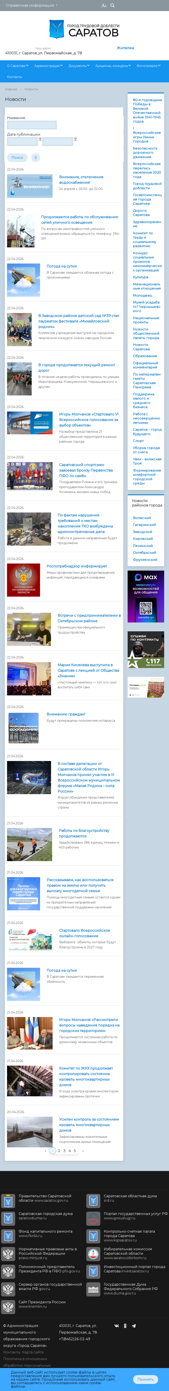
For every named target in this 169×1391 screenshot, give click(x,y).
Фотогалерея (147, 66)
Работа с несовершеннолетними (146, 418)
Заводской (142, 532)
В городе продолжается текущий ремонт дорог (76, 368)
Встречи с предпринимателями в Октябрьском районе (89, 618)
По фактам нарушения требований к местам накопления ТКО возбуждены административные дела (85, 523)
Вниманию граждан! (66, 714)
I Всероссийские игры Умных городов (147, 135)
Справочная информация (30, 5)
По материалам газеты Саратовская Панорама (146, 380)
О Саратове (16, 66)
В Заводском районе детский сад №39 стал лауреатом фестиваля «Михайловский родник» (78, 321)
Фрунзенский (145, 560)
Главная (11, 89)
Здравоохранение (147, 224)
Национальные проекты (146, 320)
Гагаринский (144, 525)
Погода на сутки (62, 266)
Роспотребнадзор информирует (77, 566)
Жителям (125, 48)
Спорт (138, 441)
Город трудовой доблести (147, 186)
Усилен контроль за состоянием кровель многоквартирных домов (89, 1125)
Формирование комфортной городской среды (147, 477)
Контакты (14, 77)
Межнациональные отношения (147, 286)
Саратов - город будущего (147, 431)
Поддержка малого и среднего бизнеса (143, 400)
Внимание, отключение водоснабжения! (81, 180)
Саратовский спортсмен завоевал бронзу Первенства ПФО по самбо (86, 470)
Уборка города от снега (146, 450)
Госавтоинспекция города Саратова (147, 199)
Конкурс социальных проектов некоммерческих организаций (147, 261)
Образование (145, 356)
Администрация (47, 66)
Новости (31, 89)
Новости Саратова (141, 347)
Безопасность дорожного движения (145, 152)
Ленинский (143, 546)
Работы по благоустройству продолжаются (84, 833)
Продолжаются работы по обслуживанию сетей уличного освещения (79, 220)
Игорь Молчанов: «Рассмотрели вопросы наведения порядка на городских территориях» (89, 1025)
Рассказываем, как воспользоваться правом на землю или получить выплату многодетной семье (80, 885)
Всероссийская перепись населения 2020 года (147, 170)
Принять (146, 1379)
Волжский (142, 518)
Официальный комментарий (145, 365)
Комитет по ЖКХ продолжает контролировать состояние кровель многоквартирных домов (86, 1076)
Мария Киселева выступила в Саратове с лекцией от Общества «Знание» (88, 670)
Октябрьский (144, 552)
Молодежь (142, 295)
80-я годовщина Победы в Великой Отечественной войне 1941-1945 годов (147, 111)
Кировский (143, 539)
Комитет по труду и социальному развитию (144, 239)
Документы (77, 66)
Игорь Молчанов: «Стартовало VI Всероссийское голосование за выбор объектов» (89, 419)
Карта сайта (33, 1352)
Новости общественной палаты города (146, 333)
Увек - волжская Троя (147, 461)
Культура (140, 277)
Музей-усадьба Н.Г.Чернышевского (146, 306)
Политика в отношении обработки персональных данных (27, 1365)
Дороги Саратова (141, 213)
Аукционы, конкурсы (111, 66)
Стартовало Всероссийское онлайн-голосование (84, 933)
